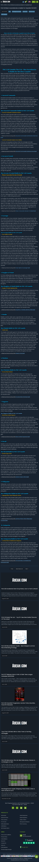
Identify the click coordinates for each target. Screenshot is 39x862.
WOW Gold (3, 815)
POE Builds (25, 11)
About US (3, 841)
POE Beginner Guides (16, 11)
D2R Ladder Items (5, 824)
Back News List (19, 569)
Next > (27, 569)
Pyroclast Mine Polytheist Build (23, 397)
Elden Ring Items (23, 817)
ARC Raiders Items (5, 828)
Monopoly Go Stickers (25, 821)
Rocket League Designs (6, 849)
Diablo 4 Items (23, 819)
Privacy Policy (4, 836)
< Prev (11, 569)
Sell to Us (3, 845)
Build (26, 211)
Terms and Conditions (6, 834)
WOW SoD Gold (4, 817)
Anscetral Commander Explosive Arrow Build (26, 151)
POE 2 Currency (23, 824)
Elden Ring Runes (23, 815)
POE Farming (31, 11)
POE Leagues (4, 14)
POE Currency (4, 819)
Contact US (3, 843)
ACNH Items (3, 826)
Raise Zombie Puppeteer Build (23, 436)
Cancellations (4, 839)
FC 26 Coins (3, 821)
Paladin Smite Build (20, 353)
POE (9, 11)
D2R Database (4, 847)
